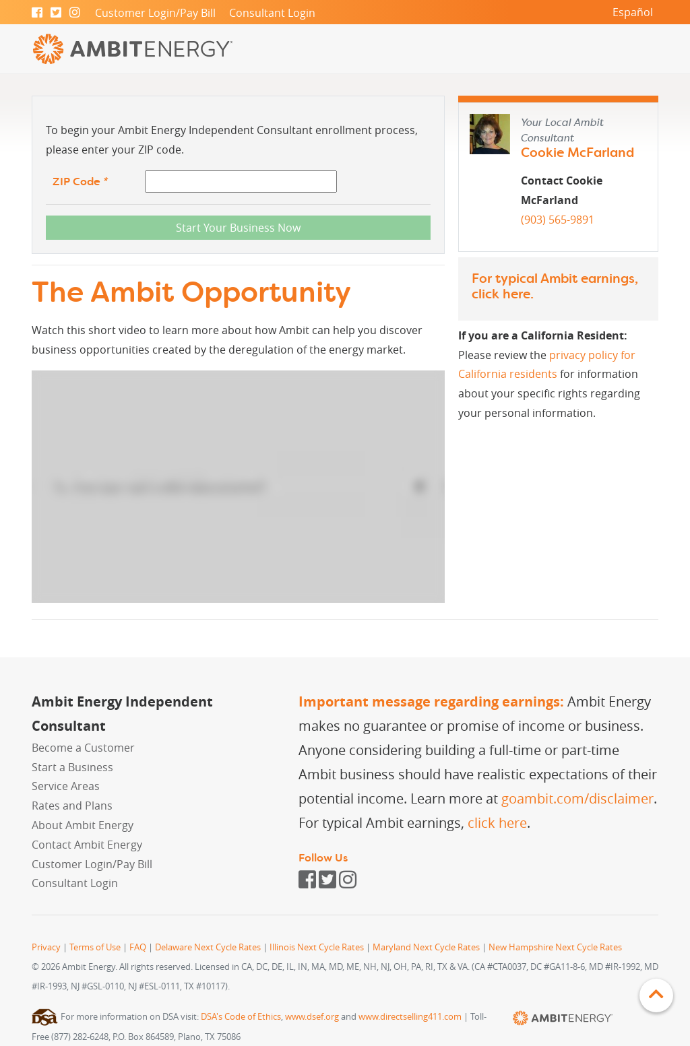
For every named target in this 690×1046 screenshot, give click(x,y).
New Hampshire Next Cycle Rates (555, 947)
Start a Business (72, 767)
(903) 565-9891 (557, 219)
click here (501, 294)
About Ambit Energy (82, 825)
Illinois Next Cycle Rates (317, 947)
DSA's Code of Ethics (241, 1016)
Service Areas (66, 786)
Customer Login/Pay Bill (155, 12)
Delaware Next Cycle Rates (208, 947)
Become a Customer (83, 747)
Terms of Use (95, 947)
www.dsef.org (312, 1016)
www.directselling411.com (410, 1016)
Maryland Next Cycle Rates (426, 947)
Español (633, 12)
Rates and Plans (72, 805)
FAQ (137, 947)
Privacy (46, 947)
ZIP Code (80, 181)
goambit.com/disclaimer (577, 798)
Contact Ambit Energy (87, 844)
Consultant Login (272, 12)
